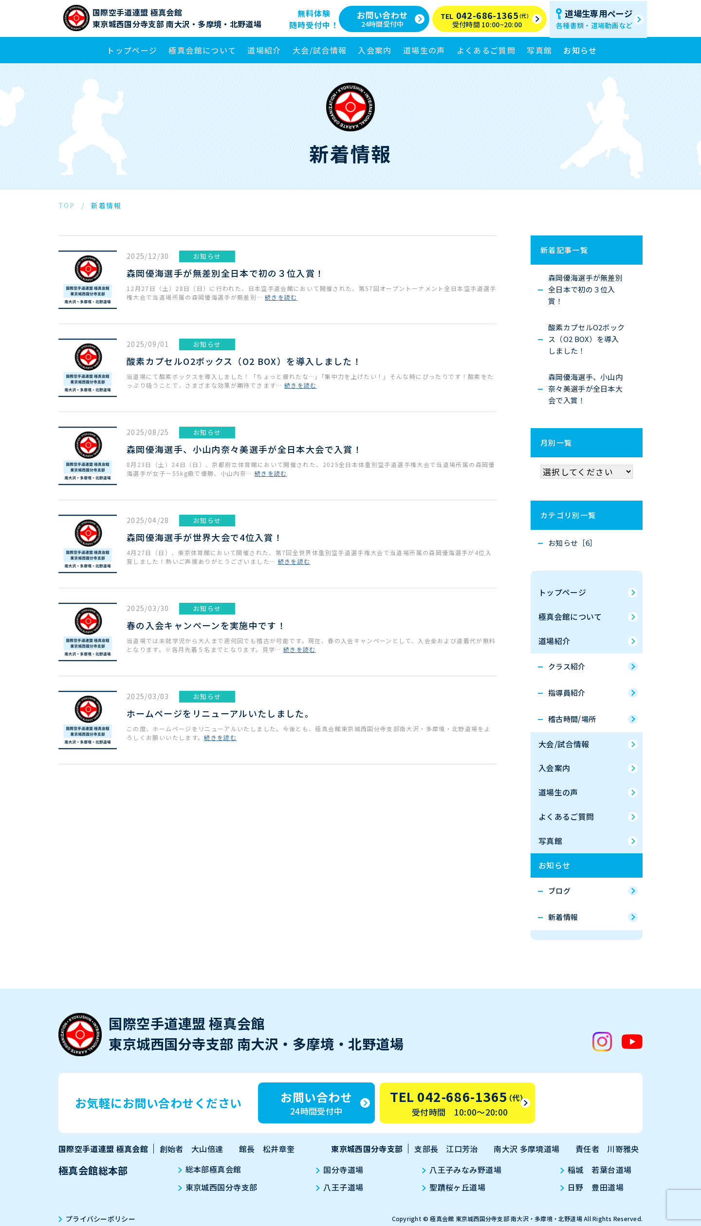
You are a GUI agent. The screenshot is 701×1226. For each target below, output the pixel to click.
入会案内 (374, 50)
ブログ (559, 891)
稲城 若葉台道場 (594, 1170)
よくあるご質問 (486, 50)
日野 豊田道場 (590, 1187)
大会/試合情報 (320, 50)
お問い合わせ (390, 18)
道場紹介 (264, 50)
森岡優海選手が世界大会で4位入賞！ (205, 537)
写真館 (539, 50)
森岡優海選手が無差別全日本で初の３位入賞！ (226, 273)
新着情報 (563, 917)
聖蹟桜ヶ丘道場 (453, 1187)
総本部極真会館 (212, 1170)
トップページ (132, 50)
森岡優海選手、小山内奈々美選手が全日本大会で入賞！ (244, 449)
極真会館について (202, 50)
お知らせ (580, 50)
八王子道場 (341, 1187)
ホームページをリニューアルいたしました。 (220, 713)
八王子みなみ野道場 (461, 1170)
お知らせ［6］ (572, 543)
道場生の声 (424, 50)
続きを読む (281, 297)
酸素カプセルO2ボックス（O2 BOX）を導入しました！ (244, 361)
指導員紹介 (567, 692)
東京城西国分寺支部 (220, 1187)
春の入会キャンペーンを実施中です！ (206, 625)
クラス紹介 (567, 666)
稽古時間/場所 (572, 719)
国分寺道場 (341, 1170)
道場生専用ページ (599, 18)
